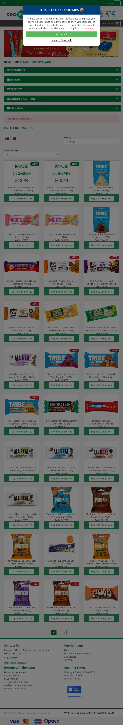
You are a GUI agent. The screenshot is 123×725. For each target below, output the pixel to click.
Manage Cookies (61, 40)
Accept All (61, 34)
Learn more (87, 28)
